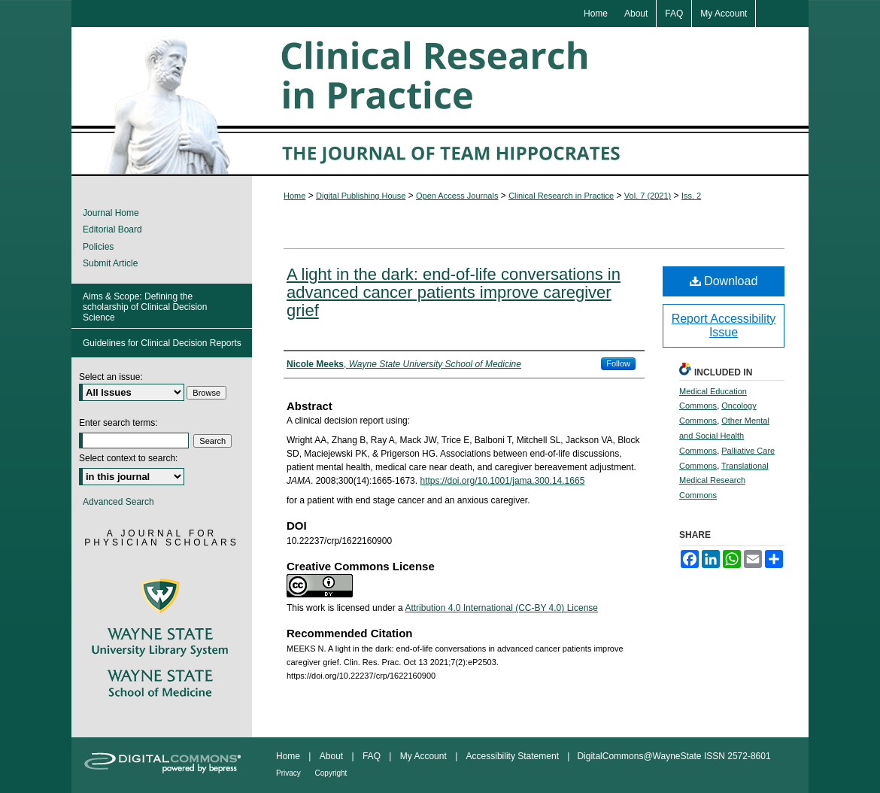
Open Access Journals (457, 195)
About (333, 756)
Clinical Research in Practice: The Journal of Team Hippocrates (440, 101)
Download (724, 281)
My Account (424, 756)
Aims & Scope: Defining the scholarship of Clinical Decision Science (145, 307)
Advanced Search (118, 502)
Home (294, 195)
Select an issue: (111, 377)
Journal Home (111, 213)
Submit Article (110, 263)
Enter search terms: (118, 423)
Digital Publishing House (360, 195)
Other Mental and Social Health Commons (724, 435)
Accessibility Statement (514, 756)
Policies (98, 247)
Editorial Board (112, 229)
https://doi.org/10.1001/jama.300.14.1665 (502, 480)
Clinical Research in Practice (561, 195)
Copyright (331, 773)
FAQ (373, 756)
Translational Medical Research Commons (724, 480)
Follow (618, 363)
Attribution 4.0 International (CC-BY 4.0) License (501, 608)
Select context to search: (128, 458)
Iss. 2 (691, 195)
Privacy (289, 773)
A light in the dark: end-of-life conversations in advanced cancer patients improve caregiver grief (454, 292)
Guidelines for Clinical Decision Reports (162, 343)
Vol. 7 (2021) (647, 195)
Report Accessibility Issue (724, 325)
